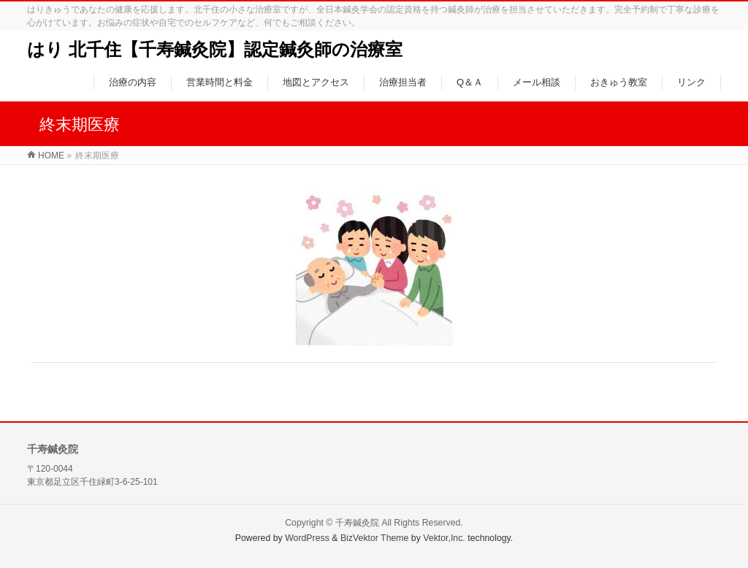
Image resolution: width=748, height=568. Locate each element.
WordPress (307, 538)
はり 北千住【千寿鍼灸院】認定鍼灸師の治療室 (214, 49)
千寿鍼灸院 (357, 523)
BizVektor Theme (374, 538)
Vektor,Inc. (444, 538)
